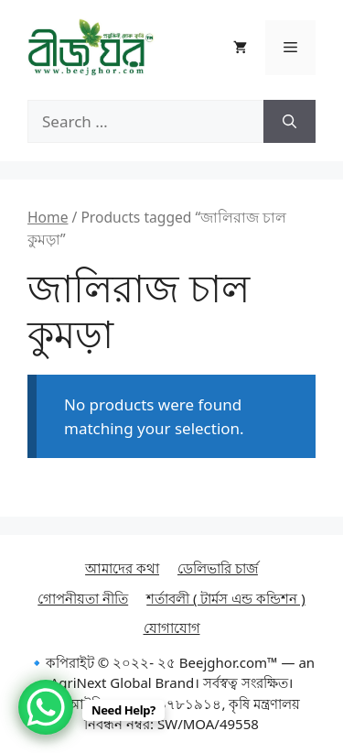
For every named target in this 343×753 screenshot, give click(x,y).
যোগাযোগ (172, 627)
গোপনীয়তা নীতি (83, 598)
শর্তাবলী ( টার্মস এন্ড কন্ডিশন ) (225, 598)
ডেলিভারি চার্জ (217, 568)
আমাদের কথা (122, 568)
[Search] (289, 122)
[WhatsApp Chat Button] (45, 707)
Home (47, 217)
